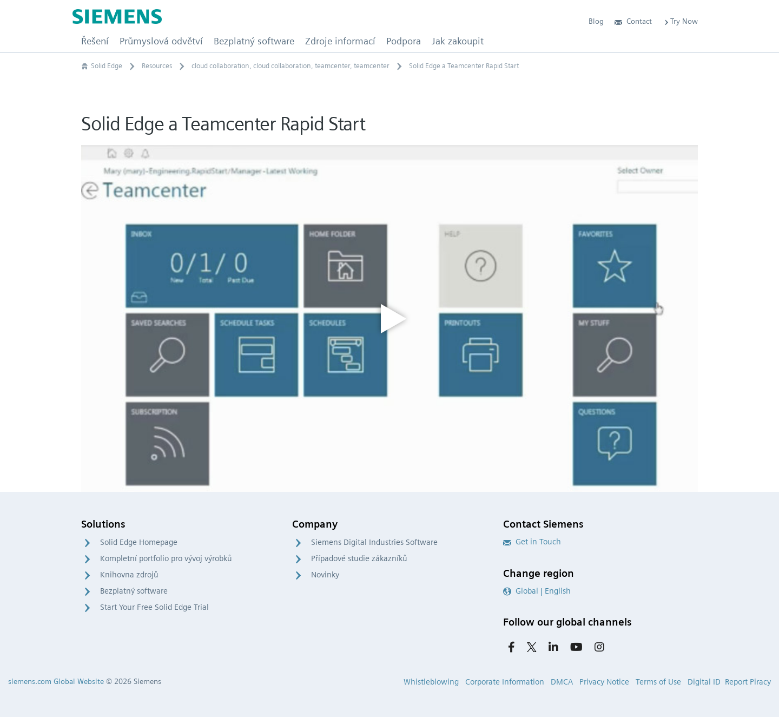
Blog (596, 21)
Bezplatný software (134, 591)
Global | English (537, 591)
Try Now (680, 21)
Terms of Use (658, 682)
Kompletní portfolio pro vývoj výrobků (166, 558)
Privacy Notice (604, 682)
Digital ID (704, 682)
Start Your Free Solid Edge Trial (154, 607)
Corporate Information (504, 682)
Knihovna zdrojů (129, 575)
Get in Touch (532, 542)
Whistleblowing (431, 682)
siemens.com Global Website (56, 681)
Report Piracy (748, 682)
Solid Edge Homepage (138, 542)
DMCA (562, 682)
